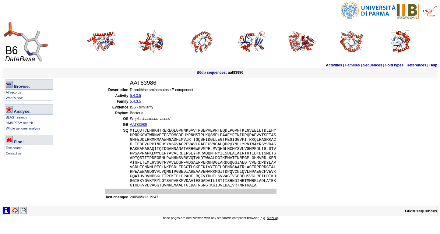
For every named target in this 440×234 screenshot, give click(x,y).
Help (433, 65)
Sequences (372, 65)
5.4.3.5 (135, 96)
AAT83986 (138, 124)
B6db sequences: (212, 72)
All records (13, 92)
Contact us (13, 153)
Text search (14, 148)
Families (352, 65)
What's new (14, 98)
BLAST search (16, 117)
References (416, 65)
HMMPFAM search (19, 123)
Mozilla (272, 230)
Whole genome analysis (23, 128)
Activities (334, 65)
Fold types (394, 65)
